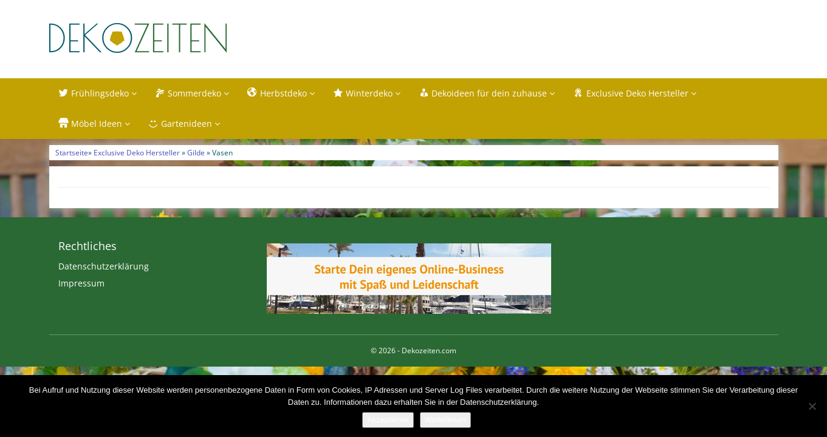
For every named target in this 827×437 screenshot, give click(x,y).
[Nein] (812, 406)
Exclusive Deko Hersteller (137, 152)
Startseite (71, 152)
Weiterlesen (445, 419)
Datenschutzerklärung (103, 266)
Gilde (196, 152)
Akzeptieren (388, 419)
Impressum (81, 283)
